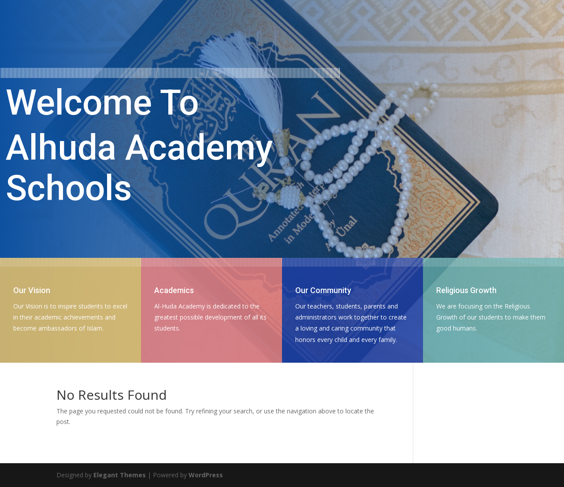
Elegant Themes (119, 475)
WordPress (206, 475)
